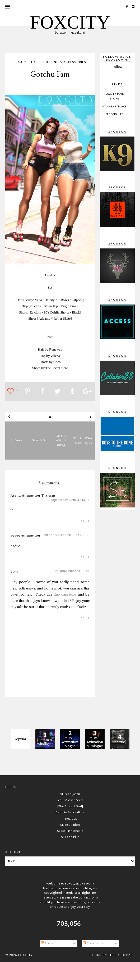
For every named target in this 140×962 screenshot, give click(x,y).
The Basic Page (121, 955)
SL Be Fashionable (70, 831)
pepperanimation (25, 535)
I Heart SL (70, 819)
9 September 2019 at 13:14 (69, 500)
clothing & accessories (63, 62)
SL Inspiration (70, 825)
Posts (47, 943)
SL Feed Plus (70, 837)
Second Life (114, 114)
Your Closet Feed (70, 800)
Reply (85, 520)
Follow (117, 67)
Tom (14, 571)
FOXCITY (70, 22)
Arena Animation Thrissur (33, 495)
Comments (93, 943)
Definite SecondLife (70, 812)
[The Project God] (70, 806)
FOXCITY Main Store (114, 96)
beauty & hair (26, 62)
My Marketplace (114, 107)
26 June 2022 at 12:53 (72, 571)
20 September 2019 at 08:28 (67, 535)
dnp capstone (65, 594)
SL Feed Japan (70, 794)
